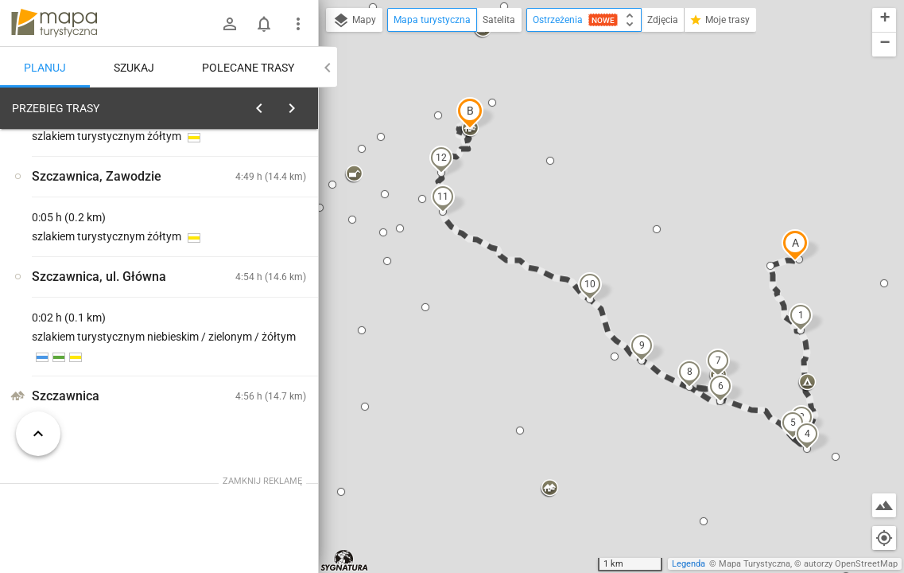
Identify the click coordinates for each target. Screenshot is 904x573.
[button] (795, 245)
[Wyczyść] (304, 104)
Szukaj (134, 67)
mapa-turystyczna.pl (54, 23)
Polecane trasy (248, 67)
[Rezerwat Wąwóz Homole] (95, 343)
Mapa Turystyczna (754, 564)
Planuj (45, 67)
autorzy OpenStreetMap (851, 564)
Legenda (688, 564)
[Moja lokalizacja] (884, 538)
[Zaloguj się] (229, 24)
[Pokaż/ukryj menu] (298, 24)
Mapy (354, 20)
